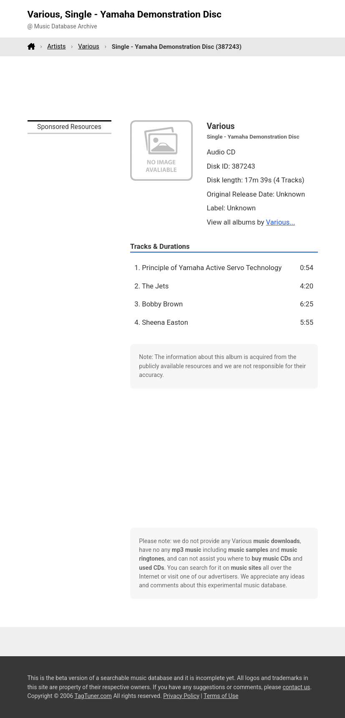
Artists (56, 46)
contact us (296, 687)
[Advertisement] (173, 88)
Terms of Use (221, 696)
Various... (280, 222)
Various (88, 46)
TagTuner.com (93, 696)
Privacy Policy (181, 696)
